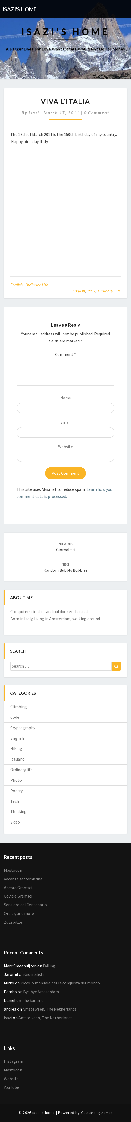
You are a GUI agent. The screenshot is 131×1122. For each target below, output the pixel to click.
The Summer (33, 1000)
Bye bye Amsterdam (41, 991)
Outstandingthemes (97, 1112)
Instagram (13, 1061)
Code (14, 717)
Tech (14, 801)
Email (65, 422)
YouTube (11, 1087)
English (16, 284)
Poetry (16, 790)
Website (65, 446)
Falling (49, 965)
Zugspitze (13, 922)
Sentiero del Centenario (25, 904)
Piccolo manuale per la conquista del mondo (60, 983)
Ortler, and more (19, 913)
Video (15, 822)
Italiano (17, 759)
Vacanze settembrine (23, 878)
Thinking (18, 811)
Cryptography (22, 727)
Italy (91, 290)
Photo (16, 780)
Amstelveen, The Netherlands (50, 1009)
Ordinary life (36, 284)
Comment (65, 354)
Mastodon (13, 870)
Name (65, 397)
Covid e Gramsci (18, 896)
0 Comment (96, 112)
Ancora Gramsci (18, 887)
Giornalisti (65, 547)
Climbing (18, 706)
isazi (34, 112)
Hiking (16, 748)
